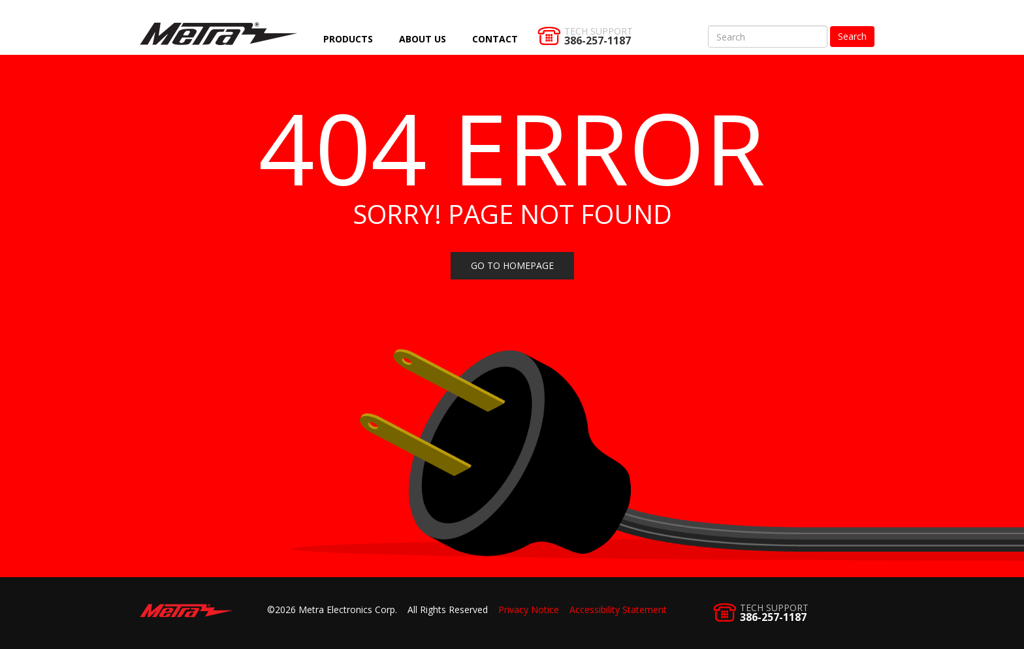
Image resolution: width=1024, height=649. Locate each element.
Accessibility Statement (618, 609)
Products (348, 39)
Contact (495, 39)
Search (852, 36)
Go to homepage (512, 265)
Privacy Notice (528, 609)
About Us (422, 39)
